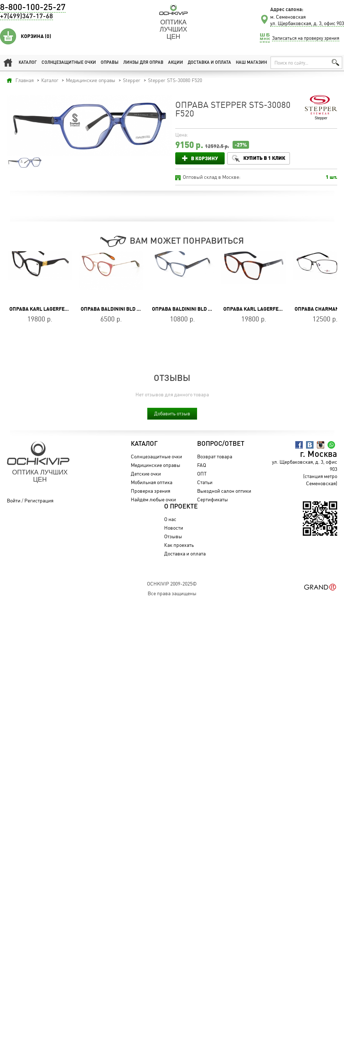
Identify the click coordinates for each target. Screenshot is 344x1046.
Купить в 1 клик (264, 158)
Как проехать (179, 545)
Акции (175, 63)
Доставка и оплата (209, 63)
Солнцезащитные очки (69, 63)
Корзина (36, 36)
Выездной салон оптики (224, 491)
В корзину (204, 158)
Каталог (28, 63)
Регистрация (38, 500)
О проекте (181, 507)
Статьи (204, 482)
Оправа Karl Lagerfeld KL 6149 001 (54, 309)
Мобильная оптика (151, 482)
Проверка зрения (150, 491)
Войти (13, 500)
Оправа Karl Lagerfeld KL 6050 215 (268, 309)
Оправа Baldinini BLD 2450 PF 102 (194, 309)
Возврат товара (214, 456)
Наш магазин (251, 63)
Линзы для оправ (143, 63)
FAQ (201, 465)
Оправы (110, 63)
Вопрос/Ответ (220, 444)
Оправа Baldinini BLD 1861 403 (119, 309)
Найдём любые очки (153, 499)
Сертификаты (212, 499)
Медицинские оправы (155, 465)
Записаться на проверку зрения (305, 38)
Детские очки (146, 474)
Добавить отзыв (172, 413)
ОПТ (202, 474)
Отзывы (173, 536)
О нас (170, 519)
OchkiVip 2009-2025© (172, 584)
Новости (173, 528)
